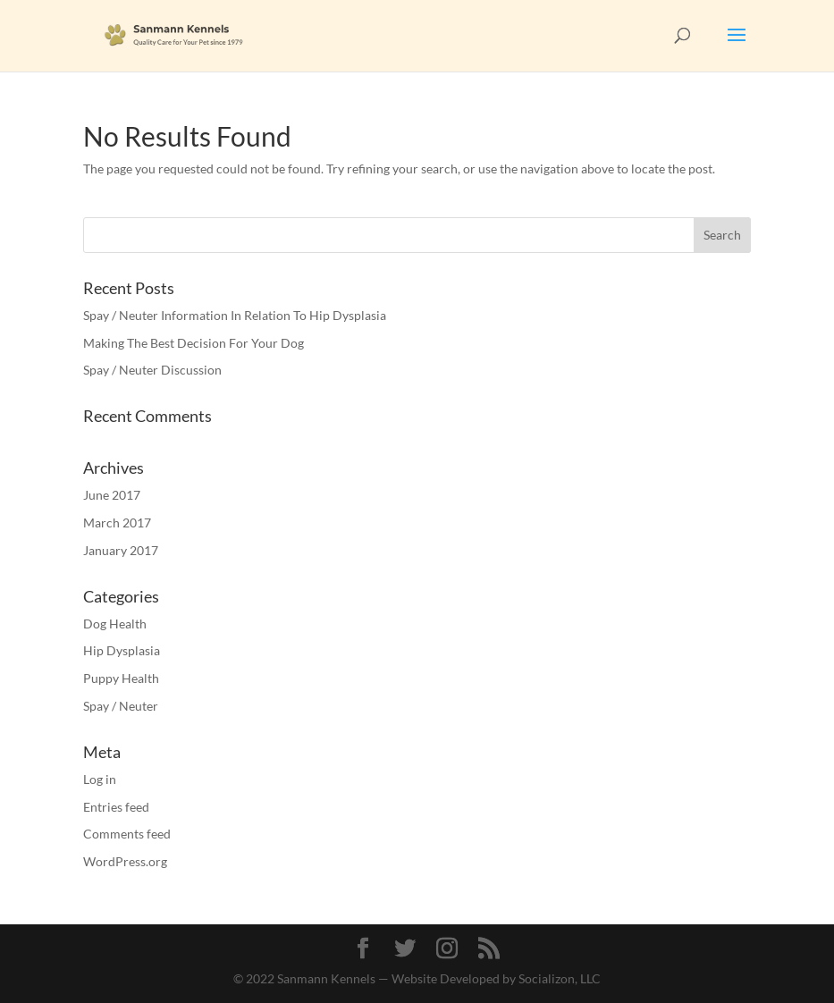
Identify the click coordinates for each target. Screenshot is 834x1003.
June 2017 (111, 494)
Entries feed (116, 806)
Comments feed (127, 833)
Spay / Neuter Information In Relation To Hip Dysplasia (234, 315)
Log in (99, 779)
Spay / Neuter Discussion (152, 369)
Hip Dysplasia (121, 650)
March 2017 (117, 522)
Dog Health (115, 623)
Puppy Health (121, 678)
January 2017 (120, 550)
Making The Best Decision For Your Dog (193, 342)
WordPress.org (125, 861)
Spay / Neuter (120, 705)
